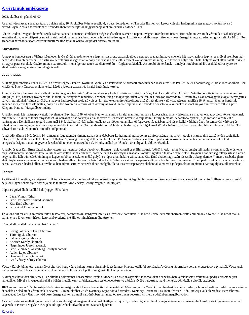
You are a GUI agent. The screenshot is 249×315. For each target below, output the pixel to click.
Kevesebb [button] (8, 311)
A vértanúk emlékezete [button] (25, 8)
